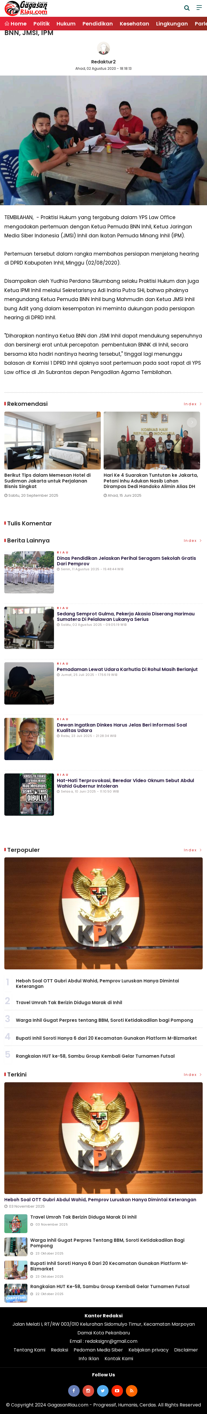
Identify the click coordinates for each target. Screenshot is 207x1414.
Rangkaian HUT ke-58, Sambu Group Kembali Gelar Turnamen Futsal (95, 1056)
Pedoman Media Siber (98, 1350)
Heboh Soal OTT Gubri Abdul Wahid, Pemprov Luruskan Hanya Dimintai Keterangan (97, 984)
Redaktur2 (103, 61)
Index (193, 403)
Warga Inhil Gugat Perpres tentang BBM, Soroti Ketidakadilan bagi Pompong (104, 1020)
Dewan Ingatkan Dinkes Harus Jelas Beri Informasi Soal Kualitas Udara (122, 728)
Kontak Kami (119, 1358)
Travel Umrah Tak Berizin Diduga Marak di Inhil (69, 1002)
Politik (41, 23)
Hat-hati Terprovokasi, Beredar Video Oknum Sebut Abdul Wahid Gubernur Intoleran (125, 783)
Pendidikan (98, 23)
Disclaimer (186, 1350)
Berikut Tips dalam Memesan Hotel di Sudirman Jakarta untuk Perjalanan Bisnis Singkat (47, 480)
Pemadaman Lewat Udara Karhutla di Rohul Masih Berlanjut (127, 669)
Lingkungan (172, 23)
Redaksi (59, 1350)
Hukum (66, 23)
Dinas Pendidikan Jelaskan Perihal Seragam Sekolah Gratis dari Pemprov (126, 561)
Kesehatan (134, 23)
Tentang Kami (29, 1350)
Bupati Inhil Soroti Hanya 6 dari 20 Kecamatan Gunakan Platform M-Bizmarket (106, 1038)
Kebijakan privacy (148, 1350)
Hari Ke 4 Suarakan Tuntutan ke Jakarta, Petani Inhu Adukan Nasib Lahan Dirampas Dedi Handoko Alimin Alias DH (151, 480)
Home (15, 23)
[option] (54, 457)
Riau (63, 553)
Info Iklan (89, 1358)
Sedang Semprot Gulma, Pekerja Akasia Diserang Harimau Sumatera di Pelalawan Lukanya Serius (126, 616)
